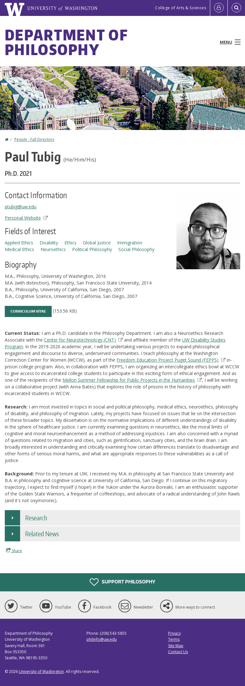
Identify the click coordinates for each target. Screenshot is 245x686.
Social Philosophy (136, 249)
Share (14, 550)
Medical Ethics (19, 249)
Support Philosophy (122, 582)
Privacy (174, 633)
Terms (174, 639)
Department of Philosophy (66, 42)
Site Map (175, 645)
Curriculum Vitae (28, 311)
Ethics (70, 243)
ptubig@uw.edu (20, 207)
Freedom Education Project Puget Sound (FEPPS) (171, 360)
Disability (49, 243)
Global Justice (97, 243)
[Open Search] (236, 8)
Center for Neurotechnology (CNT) (83, 340)
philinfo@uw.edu (101, 639)
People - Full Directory (34, 139)
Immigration (129, 243)
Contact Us (178, 651)
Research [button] (36, 518)
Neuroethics (53, 249)
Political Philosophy (92, 249)
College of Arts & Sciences (180, 8)
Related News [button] (42, 534)
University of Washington (41, 671)
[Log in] (218, 8)
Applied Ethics (19, 243)
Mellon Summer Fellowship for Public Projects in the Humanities (132, 380)
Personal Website (26, 218)
